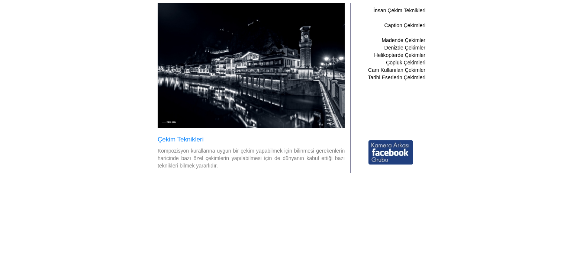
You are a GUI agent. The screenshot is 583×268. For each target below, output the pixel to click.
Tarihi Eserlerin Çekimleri (396, 77)
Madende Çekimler (404, 40)
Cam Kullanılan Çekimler (396, 70)
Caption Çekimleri (404, 25)
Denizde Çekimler (404, 48)
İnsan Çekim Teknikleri (399, 10)
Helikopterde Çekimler (399, 55)
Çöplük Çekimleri (405, 63)
